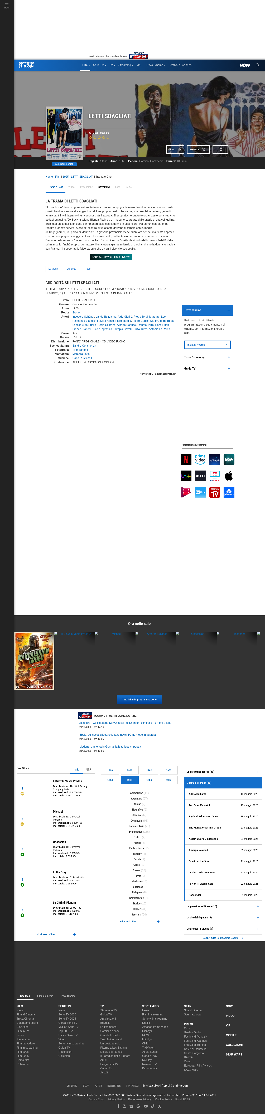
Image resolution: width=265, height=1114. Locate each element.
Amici (103, 1060)
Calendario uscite (27, 1022)
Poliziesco (137, 887)
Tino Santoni (80, 349)
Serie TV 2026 (67, 1014)
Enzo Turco (140, 329)
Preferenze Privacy (140, 1099)
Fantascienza (136, 848)
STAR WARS (234, 1054)
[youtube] (145, 1107)
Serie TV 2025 (67, 1018)
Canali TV (106, 1068)
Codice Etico (96, 1099)
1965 (122, 161)
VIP (228, 1025)
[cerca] (257, 65)
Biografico (137, 809)
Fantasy (137, 853)
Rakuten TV (149, 1064)
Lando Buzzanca (106, 316)
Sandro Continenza (84, 345)
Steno (104, 161)
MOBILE (231, 1035)
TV (102, 1006)
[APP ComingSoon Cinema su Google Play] (224, 1085)
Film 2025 (23, 1055)
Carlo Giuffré (158, 320)
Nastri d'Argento (194, 1053)
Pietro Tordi (141, 316)
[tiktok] (153, 1107)
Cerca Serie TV (68, 1022)
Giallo (136, 864)
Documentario (136, 826)
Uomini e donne (110, 1031)
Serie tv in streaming (71, 1043)
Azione (137, 804)
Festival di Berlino (195, 1044)
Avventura (136, 798)
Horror (137, 876)
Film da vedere (26, 1043)
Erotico (137, 837)
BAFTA (188, 1057)
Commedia (156, 161)
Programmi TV (109, 1064)
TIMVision (148, 1047)
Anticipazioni (108, 1018)
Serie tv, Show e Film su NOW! (111, 256)
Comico (144, 161)
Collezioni (22, 1064)
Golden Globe (192, 1032)
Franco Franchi (82, 329)
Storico (137, 903)
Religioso (137, 892)
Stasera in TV (108, 1010)
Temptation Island (111, 1039)
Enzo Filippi (162, 324)
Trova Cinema (25, 1018)
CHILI (145, 1043)
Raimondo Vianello (84, 320)
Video (20, 1035)
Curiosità (71, 268)
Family (137, 842)
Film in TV (23, 1031)
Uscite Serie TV (68, 1035)
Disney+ (147, 1031)
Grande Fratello (109, 1035)
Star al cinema (193, 1010)
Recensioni (23, 1039)
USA (88, 769)
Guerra (136, 870)
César (187, 1061)
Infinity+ (147, 1039)
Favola (137, 859)
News (20, 1010)
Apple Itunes (150, 1051)
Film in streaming (27, 1047)
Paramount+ (149, 1068)
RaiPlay (147, 1060)
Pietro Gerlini (140, 320)
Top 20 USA (66, 1031)
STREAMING (150, 1006)
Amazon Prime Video (155, 1026)
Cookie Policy (163, 1099)
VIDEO (230, 1015)
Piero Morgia (123, 320)
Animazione (136, 793)
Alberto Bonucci (126, 324)
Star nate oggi (192, 1014)
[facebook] (118, 1107)
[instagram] (124, 1107)
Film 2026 (23, 1051)
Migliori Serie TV (69, 1026)
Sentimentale (136, 898)
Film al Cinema (26, 1014)
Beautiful (105, 1022)
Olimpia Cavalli (123, 329)
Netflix (146, 1022)
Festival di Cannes (195, 1040)
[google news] (131, 1107)
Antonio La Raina (159, 329)
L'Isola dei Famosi (111, 1051)
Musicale (137, 881)
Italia (76, 769)
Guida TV (64, 1047)
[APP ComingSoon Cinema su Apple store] (200, 1085)
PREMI (188, 1024)
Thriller (137, 909)
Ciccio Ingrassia (102, 329)
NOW (145, 1035)
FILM (20, 1006)
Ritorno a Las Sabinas (113, 1047)
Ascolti (104, 1072)
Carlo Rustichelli (83, 358)
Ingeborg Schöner (83, 316)
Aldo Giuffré (125, 316)
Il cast (88, 268)
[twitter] (159, 1107)
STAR (187, 1006)
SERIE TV (65, 1006)
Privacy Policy (116, 1099)
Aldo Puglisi (89, 324)
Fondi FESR (182, 1099)
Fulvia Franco (105, 320)
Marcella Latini (81, 353)
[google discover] (138, 1107)
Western (136, 914)
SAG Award (191, 1069)
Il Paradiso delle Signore (115, 1055)
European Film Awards (198, 1065)
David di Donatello (195, 1049)
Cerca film (23, 1060)
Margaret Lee (157, 316)
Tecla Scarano (106, 324)
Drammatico (135, 831)
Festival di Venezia (195, 1036)
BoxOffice (22, 1026)
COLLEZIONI (234, 1044)
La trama (53, 268)
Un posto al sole (110, 1043)
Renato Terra (146, 324)
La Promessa (108, 1026)
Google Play (149, 1055)
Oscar (187, 1028)
